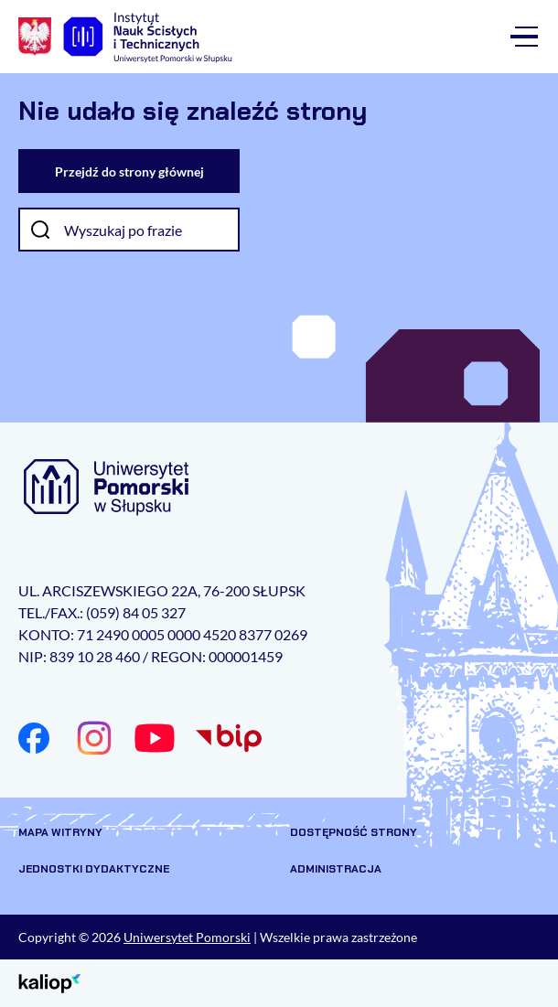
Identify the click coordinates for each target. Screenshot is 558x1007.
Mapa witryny (60, 832)
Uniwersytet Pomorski (187, 937)
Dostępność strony (353, 832)
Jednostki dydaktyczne (93, 869)
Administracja (335, 869)
